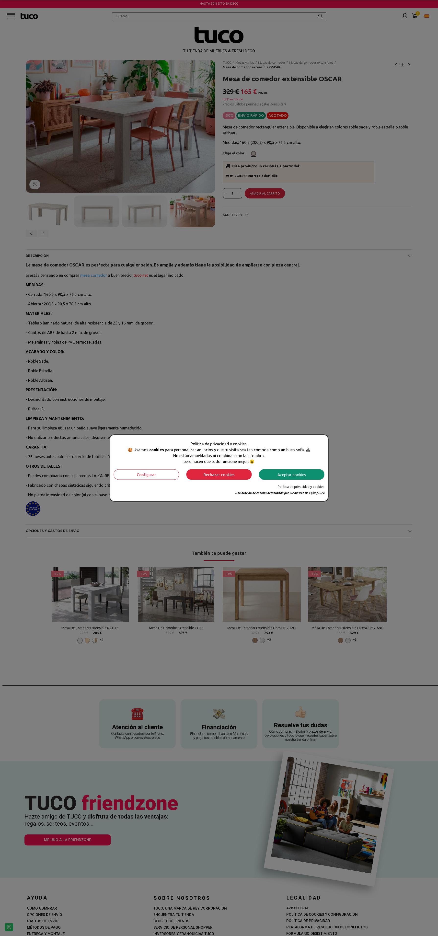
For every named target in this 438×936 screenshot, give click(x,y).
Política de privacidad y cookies (301, 487)
